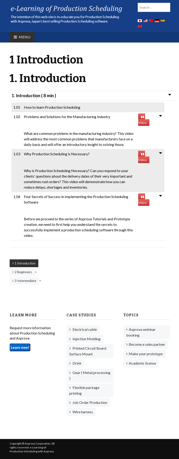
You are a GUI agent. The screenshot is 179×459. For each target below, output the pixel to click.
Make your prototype (146, 353)
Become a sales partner (147, 344)
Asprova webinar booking (141, 332)
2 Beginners (23, 272)
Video (142, 120)
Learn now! (20, 347)
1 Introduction (25, 263)
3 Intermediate (25, 281)
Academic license (142, 363)
